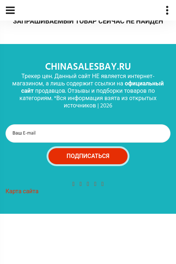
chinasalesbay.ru (88, 67)
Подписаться (88, 156)
